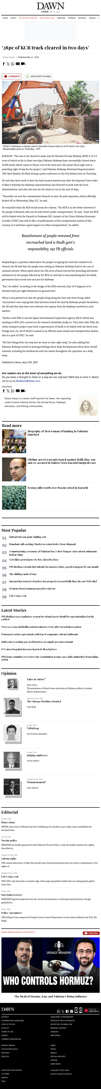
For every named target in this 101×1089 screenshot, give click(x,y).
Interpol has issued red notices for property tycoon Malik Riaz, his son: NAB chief (53, 581)
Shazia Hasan (9, 57)
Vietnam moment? (36, 782)
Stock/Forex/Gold (9, 1049)
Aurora (53, 1060)
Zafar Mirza (32, 685)
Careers (54, 1032)
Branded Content (58, 1028)
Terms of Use (7, 1032)
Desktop (5, 1056)
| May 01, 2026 (50, 12)
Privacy (4, 1035)
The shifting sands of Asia (22, 574)
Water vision (8, 822)
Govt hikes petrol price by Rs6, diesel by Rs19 (33, 559)
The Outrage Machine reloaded (44, 701)
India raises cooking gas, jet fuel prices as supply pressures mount (37, 641)
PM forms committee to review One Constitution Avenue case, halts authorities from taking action (49, 658)
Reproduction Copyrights (62, 1021)
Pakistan (61, 18)
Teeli (3, 1081)
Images (92, 18)
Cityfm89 (5, 1074)
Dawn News (55, 1064)
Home (5, 18)
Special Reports (58, 1056)
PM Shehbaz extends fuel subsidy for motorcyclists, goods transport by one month (53, 566)
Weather (5, 1053)
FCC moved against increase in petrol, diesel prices (29, 649)
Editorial (9, 812)
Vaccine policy (9, 840)
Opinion (72, 18)
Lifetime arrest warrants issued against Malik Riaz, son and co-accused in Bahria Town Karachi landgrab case (62, 461)
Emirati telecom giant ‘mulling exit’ (27, 536)
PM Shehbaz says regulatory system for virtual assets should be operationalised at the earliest (47, 618)
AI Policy (5, 1028)
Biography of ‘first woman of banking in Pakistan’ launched (58, 433)
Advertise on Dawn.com (61, 1024)
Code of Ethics (8, 1024)
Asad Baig (31, 707)
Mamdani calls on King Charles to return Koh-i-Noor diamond (42, 544)
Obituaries (55, 1035)
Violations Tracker (28, 18)
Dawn (52, 1045)
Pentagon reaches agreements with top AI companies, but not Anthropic (39, 634)
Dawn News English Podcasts (18, 932)
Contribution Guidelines (12, 1021)
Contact (5, 1017)
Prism (53, 1049)
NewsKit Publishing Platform (61, 1074)
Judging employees (37, 755)
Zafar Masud (32, 787)
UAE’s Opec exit (17, 595)
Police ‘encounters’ (11, 912)
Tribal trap (33, 728)
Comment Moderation (11, 1039)
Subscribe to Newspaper (61, 1017)
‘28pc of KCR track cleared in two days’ (45, 47)
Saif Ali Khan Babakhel (37, 734)
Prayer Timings (8, 1045)
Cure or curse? (36, 679)
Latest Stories (13, 610)
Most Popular (13, 530)
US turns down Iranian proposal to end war (32, 588)
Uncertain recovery (11, 894)
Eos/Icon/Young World (11, 1070)
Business (82, 18)
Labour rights (8, 858)
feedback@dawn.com (28, 381)
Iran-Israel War (47, 18)
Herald (4, 1078)
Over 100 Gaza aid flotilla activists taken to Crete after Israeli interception (41, 626)
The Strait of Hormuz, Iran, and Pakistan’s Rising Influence (50, 996)
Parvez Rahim (33, 760)
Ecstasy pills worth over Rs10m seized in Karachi (58, 487)
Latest (13, 18)
